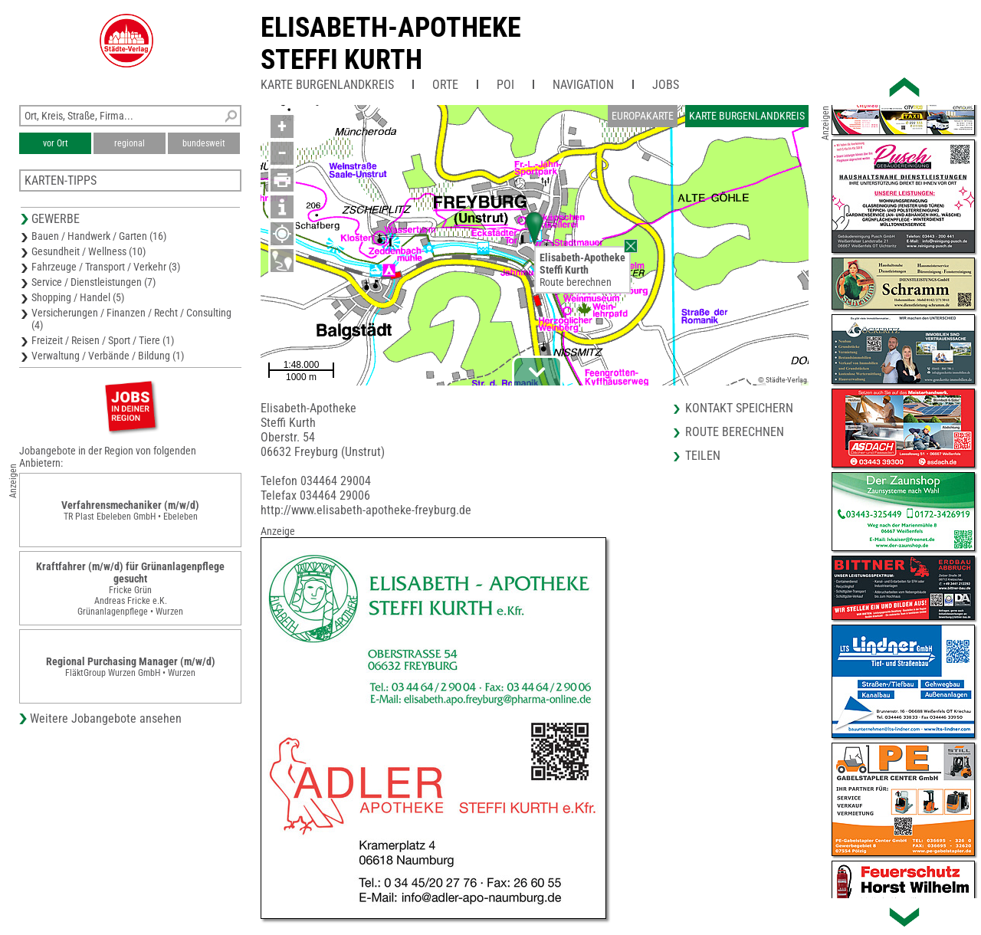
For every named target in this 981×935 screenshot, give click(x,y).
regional (129, 143)
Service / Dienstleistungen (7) (93, 282)
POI (505, 84)
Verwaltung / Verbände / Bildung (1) (107, 355)
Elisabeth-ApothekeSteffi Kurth (391, 43)
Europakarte (643, 116)
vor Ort (55, 143)
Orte (445, 84)
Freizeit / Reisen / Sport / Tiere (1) (102, 340)
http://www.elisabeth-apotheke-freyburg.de (366, 510)
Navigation (583, 84)
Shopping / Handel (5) (77, 297)
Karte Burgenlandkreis (327, 84)
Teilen (702, 455)
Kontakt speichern (739, 408)
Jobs (665, 84)
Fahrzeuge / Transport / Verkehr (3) (105, 267)
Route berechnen (576, 282)
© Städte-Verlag (782, 380)
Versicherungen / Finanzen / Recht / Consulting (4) (131, 319)
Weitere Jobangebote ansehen (106, 718)
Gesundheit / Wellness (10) (88, 251)
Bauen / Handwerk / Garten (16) (98, 236)
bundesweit (203, 143)
